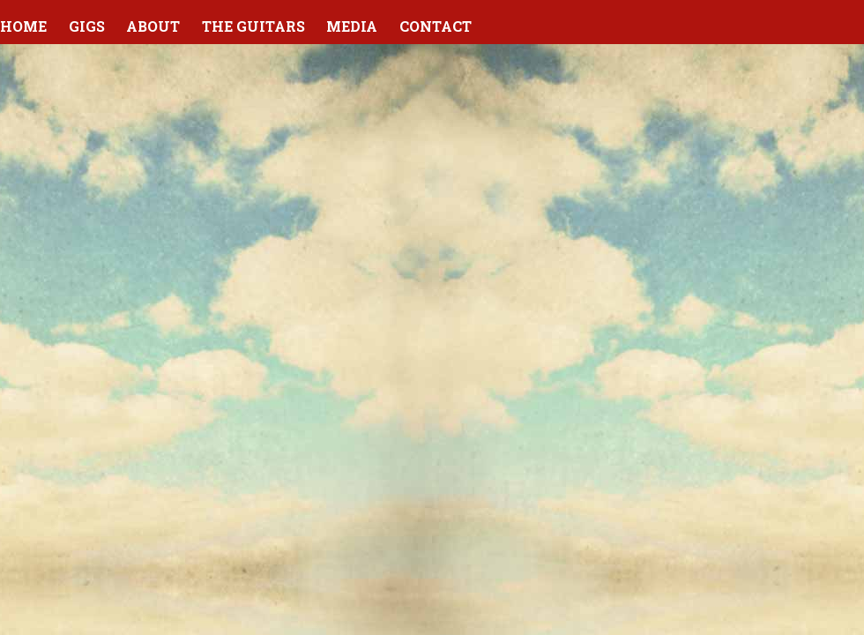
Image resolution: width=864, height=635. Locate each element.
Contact (435, 26)
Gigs (87, 26)
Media (351, 26)
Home (23, 26)
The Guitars (253, 26)
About (153, 26)
